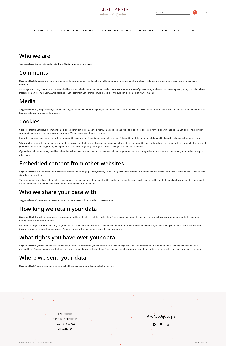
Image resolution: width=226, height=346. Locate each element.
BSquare (202, 342)
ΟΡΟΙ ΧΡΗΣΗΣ (65, 313)
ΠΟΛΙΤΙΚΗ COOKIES (65, 323)
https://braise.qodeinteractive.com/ (75, 64)
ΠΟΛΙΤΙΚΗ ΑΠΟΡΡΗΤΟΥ (65, 318)
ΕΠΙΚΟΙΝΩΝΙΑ (65, 328)
